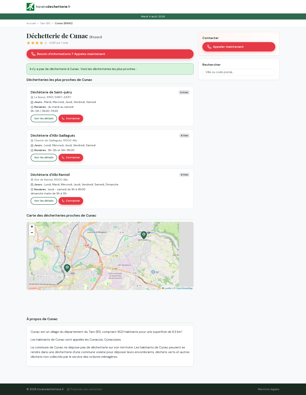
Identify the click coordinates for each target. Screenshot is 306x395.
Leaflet (167, 288)
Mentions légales (268, 389)
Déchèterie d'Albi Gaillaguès (53, 135)
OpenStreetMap (184, 288)
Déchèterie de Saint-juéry (51, 92)
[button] (153, 272)
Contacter (71, 118)
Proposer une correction (84, 389)
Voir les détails (43, 118)
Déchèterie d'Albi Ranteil (50, 175)
